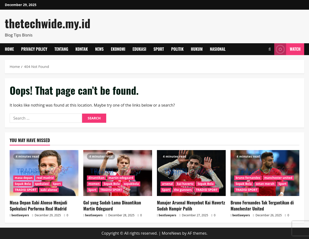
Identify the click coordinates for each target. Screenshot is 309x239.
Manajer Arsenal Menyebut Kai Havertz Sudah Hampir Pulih (191, 205)
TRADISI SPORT (25, 190)
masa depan (24, 178)
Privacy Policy (34, 49)
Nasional (217, 49)
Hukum (197, 49)
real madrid (45, 178)
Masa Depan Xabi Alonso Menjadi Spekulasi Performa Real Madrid (38, 205)
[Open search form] (269, 49)
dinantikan (96, 178)
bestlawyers (20, 215)
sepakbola (131, 184)
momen (93, 184)
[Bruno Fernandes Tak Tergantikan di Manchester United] (265, 173)
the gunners (183, 190)
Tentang (61, 49)
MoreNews (171, 233)
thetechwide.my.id (47, 23)
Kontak (82, 49)
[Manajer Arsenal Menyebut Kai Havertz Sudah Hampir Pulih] (191, 173)
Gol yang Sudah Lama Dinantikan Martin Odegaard (112, 205)
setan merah (265, 184)
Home (9, 49)
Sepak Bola (23, 184)
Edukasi (139, 49)
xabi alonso (49, 190)
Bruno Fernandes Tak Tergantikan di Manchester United (262, 205)
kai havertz (185, 184)
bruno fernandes (248, 178)
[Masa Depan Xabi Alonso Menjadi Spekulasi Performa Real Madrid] (44, 173)
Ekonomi (118, 49)
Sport (159, 49)
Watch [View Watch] (287, 49)
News (99, 49)
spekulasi (42, 184)
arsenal (167, 184)
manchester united (278, 178)
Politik (177, 49)
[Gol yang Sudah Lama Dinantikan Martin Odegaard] (117, 173)
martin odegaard (121, 178)
